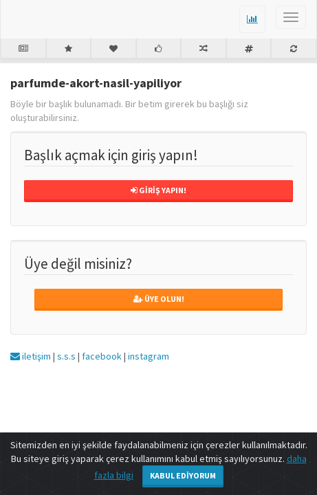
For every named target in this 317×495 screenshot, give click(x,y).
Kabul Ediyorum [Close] (183, 475)
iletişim (30, 356)
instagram (148, 356)
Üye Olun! (158, 299)
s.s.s (66, 356)
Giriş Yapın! (158, 190)
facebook (102, 356)
